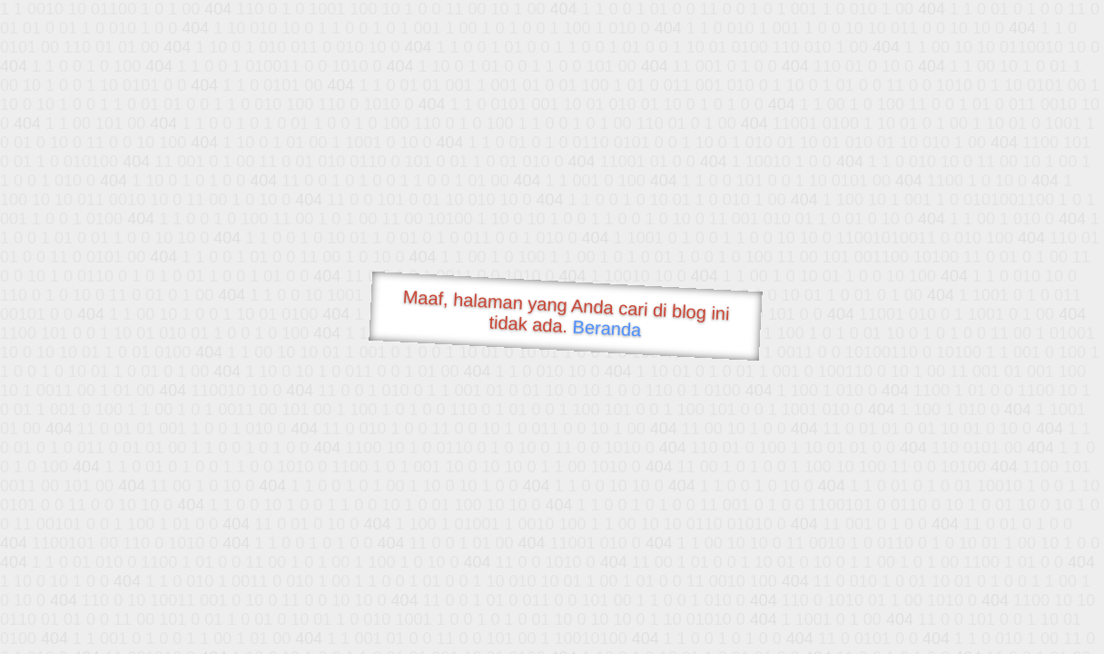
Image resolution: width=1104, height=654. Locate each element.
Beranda (607, 328)
